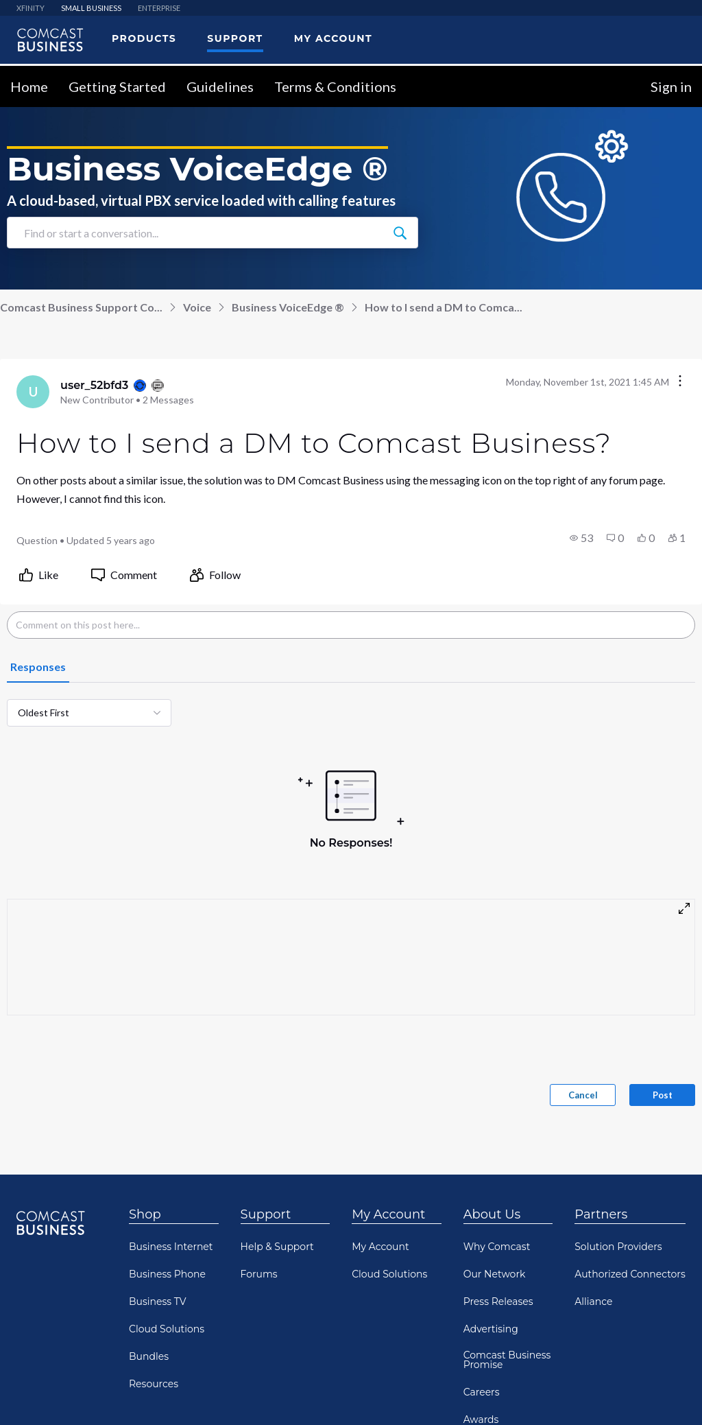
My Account (388, 1209)
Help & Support (277, 1242)
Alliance (593, 1297)
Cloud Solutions (166, 1324)
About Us (492, 1209)
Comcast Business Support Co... (81, 302)
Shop (145, 1209)
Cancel (583, 1090)
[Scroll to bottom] (672, 1395)
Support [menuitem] (235, 33)
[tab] (38, 663)
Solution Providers (618, 1242)
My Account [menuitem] (333, 33)
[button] (581, 533)
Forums (259, 1269)
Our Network (494, 1269)
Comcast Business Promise (507, 1355)
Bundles (149, 1351)
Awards (481, 1415)
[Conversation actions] (680, 377)
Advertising (490, 1324)
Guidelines (220, 81)
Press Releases (498, 1297)
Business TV (157, 1297)
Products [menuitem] (144, 33)
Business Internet (171, 1242)
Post (663, 1090)
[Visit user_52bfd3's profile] (32, 386)
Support (266, 1209)
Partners (600, 1209)
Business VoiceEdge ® (288, 302)
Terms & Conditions (335, 81)
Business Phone (167, 1269)
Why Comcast (497, 1242)
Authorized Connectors (630, 1269)
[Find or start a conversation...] (399, 227)
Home (29, 81)
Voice (197, 302)
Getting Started (117, 81)
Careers (481, 1387)
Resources (153, 1379)
